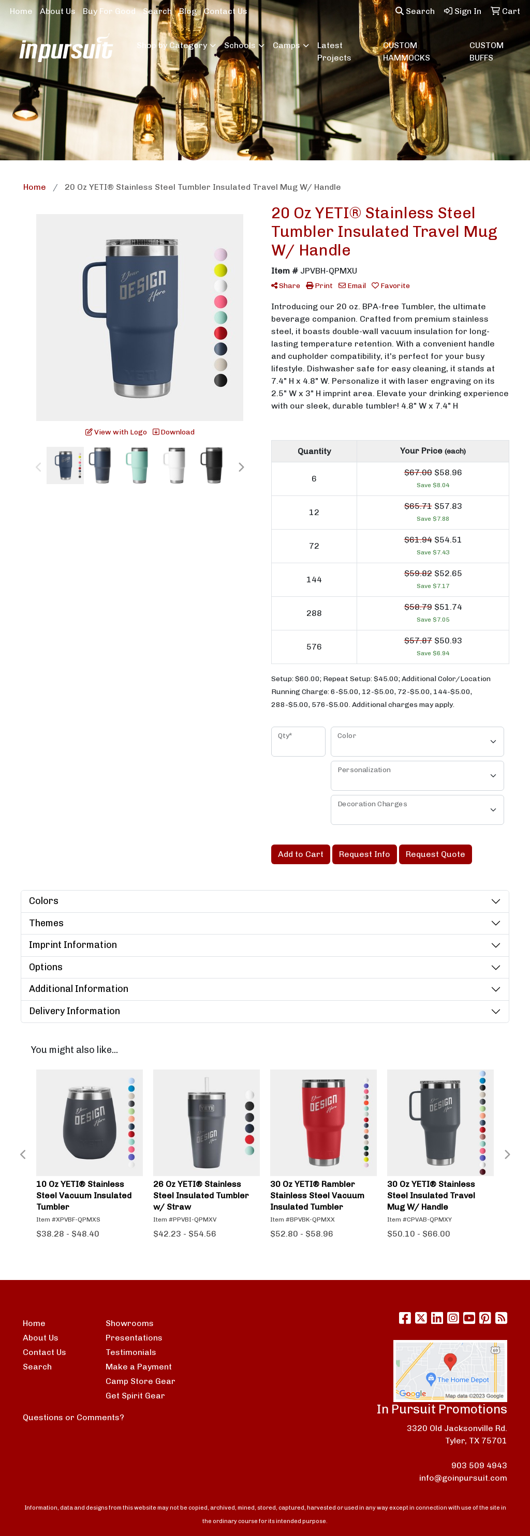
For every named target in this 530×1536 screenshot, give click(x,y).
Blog (188, 11)
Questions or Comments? (73, 1417)
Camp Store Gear (140, 1381)
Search (157, 11)
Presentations (134, 1338)
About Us (58, 11)
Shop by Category (172, 45)
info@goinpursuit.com (463, 1478)
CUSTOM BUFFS (486, 51)
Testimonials (131, 1352)
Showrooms (130, 1323)
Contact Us (225, 11)
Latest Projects (334, 51)
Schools (240, 45)
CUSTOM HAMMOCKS (406, 51)
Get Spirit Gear (135, 1396)
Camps (286, 45)
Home (21, 11)
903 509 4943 (479, 1465)
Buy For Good (109, 11)
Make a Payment (139, 1367)
